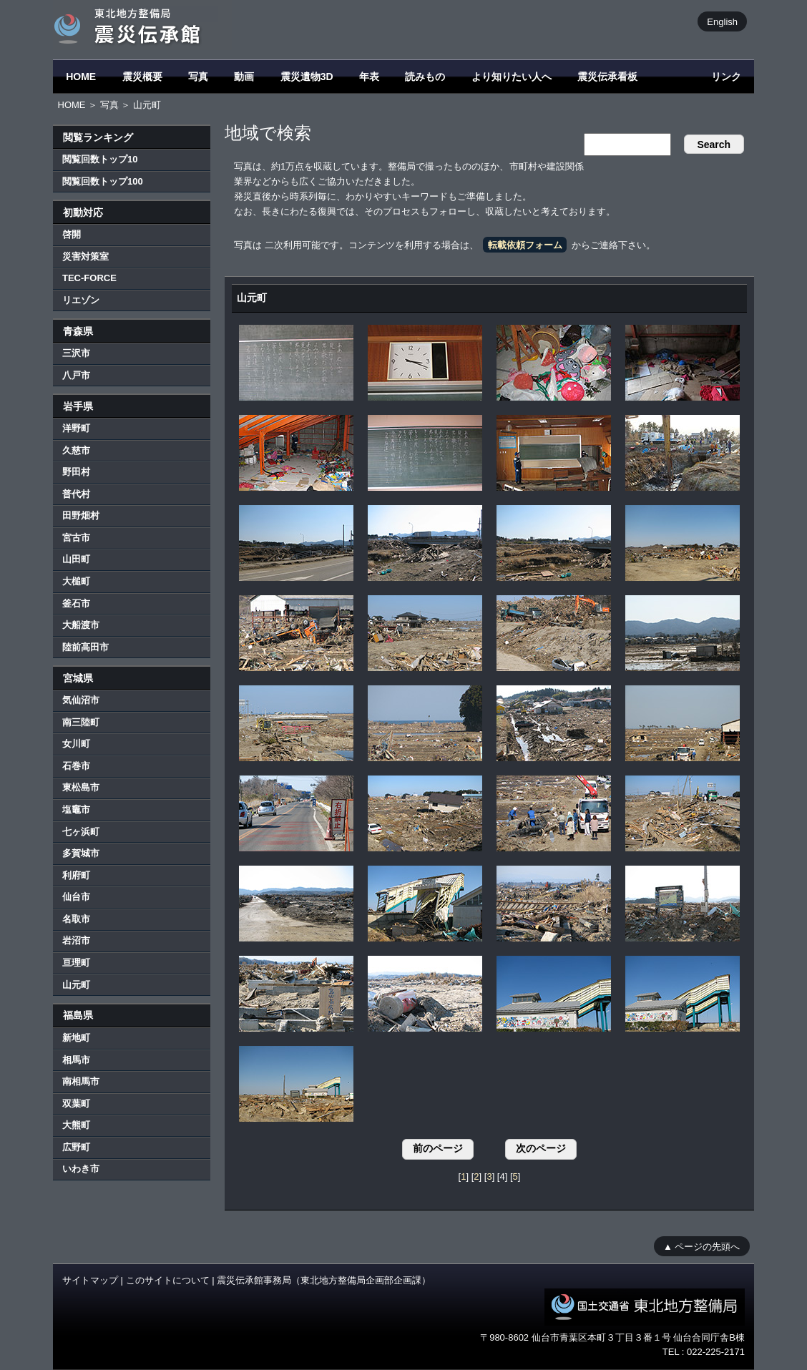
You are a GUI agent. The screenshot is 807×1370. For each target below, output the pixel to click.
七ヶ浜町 (80, 831)
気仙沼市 (80, 700)
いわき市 (80, 1168)
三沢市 (76, 353)
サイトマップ (90, 1280)
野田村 (76, 471)
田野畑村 (80, 515)
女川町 (76, 743)
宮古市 (76, 537)
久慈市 (76, 450)
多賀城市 (80, 853)
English (722, 21)
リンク (726, 76)
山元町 (76, 984)
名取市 (76, 919)
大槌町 (76, 581)
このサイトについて (168, 1280)
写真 (198, 76)
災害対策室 (85, 256)
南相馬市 (80, 1081)
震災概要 (142, 76)
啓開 (71, 234)
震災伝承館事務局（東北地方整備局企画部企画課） (324, 1280)
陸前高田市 (85, 647)
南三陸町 (80, 722)
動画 (244, 76)
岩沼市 (76, 940)
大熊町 (76, 1125)
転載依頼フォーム (525, 245)
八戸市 (76, 375)
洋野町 (76, 428)
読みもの (425, 76)
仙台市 (76, 896)
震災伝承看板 (607, 76)
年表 (369, 76)
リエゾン (80, 300)
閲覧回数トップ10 (99, 159)
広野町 (76, 1147)
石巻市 (76, 765)
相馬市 (76, 1060)
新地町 (76, 1037)
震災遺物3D (306, 76)
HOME (81, 76)
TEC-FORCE (89, 278)
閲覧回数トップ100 (102, 181)
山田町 (76, 559)
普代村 (76, 494)
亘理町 (76, 962)
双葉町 (76, 1103)
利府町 (76, 875)
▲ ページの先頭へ (701, 1246)
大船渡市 (80, 625)
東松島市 (80, 787)
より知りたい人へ (511, 76)
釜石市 (76, 603)
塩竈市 (76, 809)
